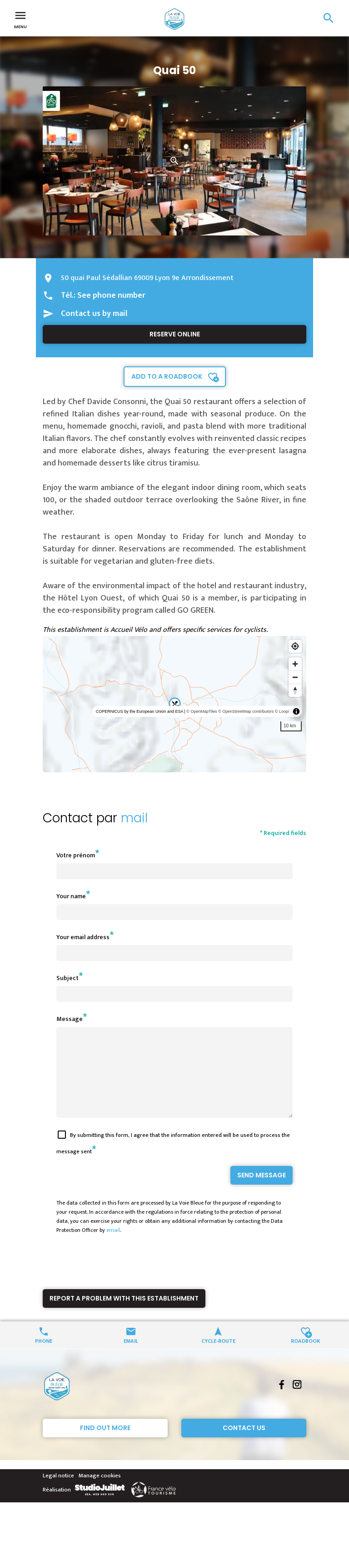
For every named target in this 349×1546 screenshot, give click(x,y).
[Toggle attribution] (296, 711)
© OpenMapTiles (201, 711)
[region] (174, 704)
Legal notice (58, 1492)
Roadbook (305, 1357)
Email (131, 1357)
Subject (67, 978)
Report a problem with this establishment (124, 1314)
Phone (43, 1357)
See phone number (111, 295)
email (113, 1246)
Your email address (83, 937)
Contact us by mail (94, 313)
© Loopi (282, 711)
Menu (20, 19)
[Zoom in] (295, 663)
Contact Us (244, 1444)
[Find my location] (295, 646)
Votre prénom (75, 855)
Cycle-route (218, 1357)
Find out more (105, 1444)
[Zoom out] (295, 677)
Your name (71, 896)
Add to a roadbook (166, 376)
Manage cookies (100, 1492)
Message (69, 1019)
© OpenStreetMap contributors (246, 711)
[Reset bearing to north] (295, 690)
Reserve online (175, 334)
